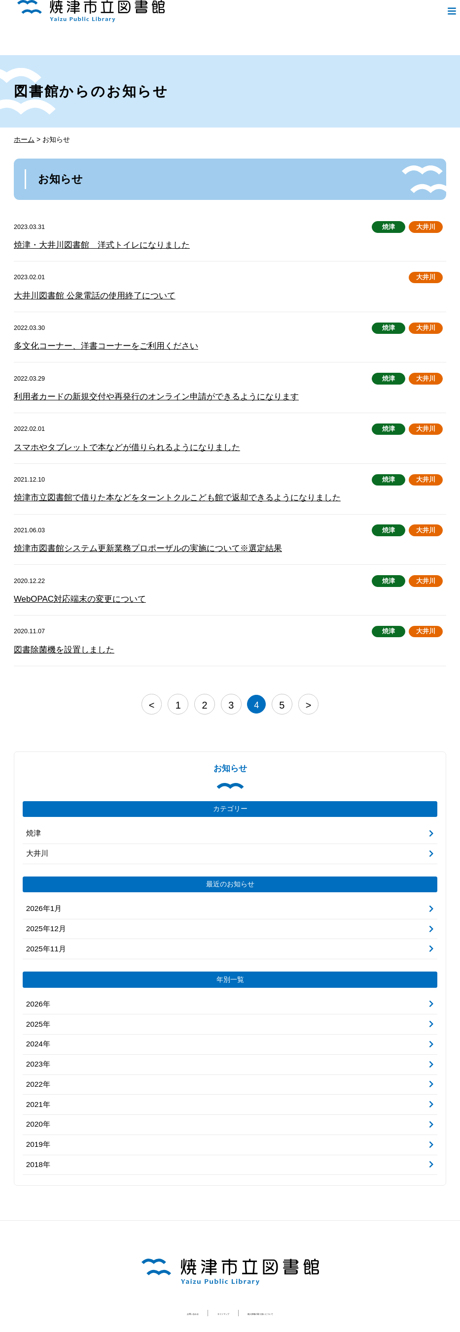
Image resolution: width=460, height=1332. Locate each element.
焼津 (389, 227)
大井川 (425, 227)
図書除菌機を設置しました (58, 639)
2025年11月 (44, 932)
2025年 (37, 1005)
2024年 (37, 1024)
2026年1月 (42, 893)
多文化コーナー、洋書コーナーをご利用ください (95, 343)
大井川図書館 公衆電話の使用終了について (85, 294)
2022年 (37, 1062)
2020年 (37, 1101)
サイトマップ (207, 1286)
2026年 (37, 986)
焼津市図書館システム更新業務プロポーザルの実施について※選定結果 (132, 540)
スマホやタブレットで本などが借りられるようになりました (113, 442)
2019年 (37, 1119)
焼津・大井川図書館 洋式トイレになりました (91, 244)
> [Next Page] (303, 693)
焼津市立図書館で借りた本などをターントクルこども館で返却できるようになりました (158, 491)
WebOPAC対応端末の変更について (73, 589)
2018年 (37, 1138)
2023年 (37, 1043)
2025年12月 (44, 912)
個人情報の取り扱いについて (286, 1286)
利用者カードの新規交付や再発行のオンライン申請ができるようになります (139, 392)
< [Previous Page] (157, 693)
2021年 (37, 1081)
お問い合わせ (151, 1286)
